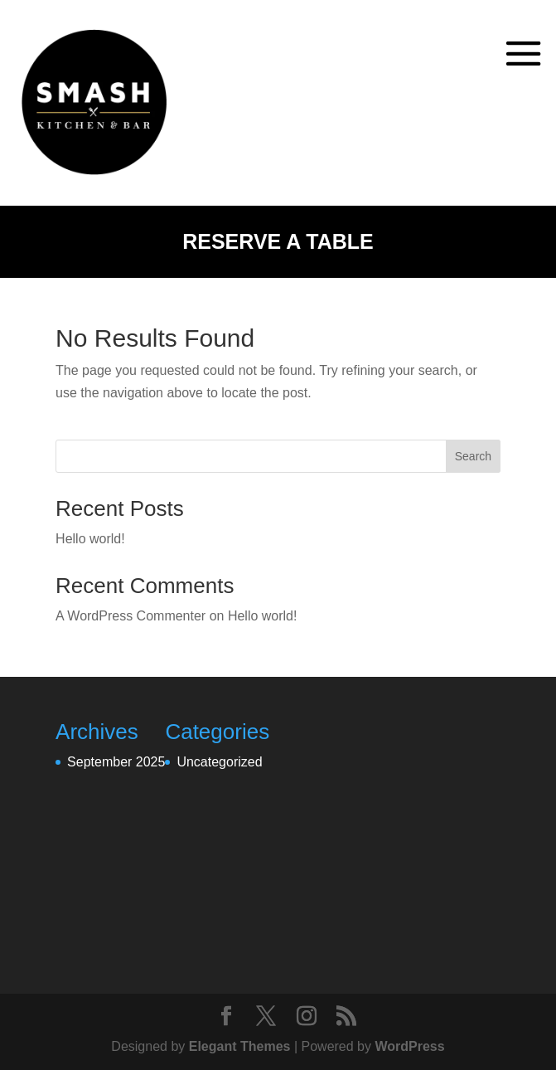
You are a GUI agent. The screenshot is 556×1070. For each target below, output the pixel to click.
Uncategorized (219, 762)
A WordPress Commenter (130, 616)
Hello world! (90, 539)
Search (473, 456)
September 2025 (116, 762)
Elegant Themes (240, 1046)
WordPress (409, 1046)
